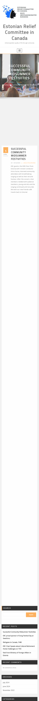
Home (5, 80)
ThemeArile (32, 697)
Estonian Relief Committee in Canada (19, 29)
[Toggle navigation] (19, 46)
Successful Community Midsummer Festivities (22, 80)
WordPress (25, 697)
